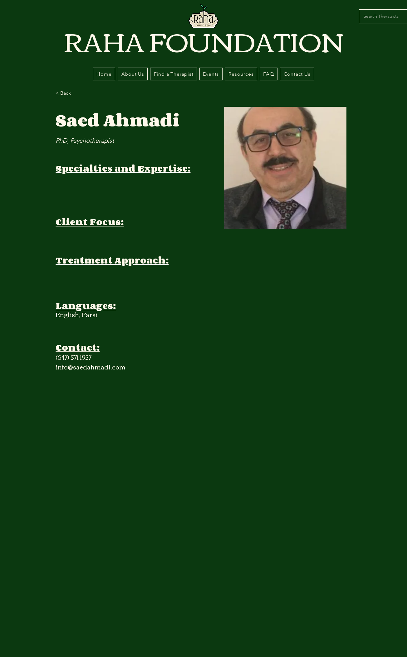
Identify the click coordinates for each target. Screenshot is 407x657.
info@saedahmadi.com (90, 366)
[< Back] (68, 93)
